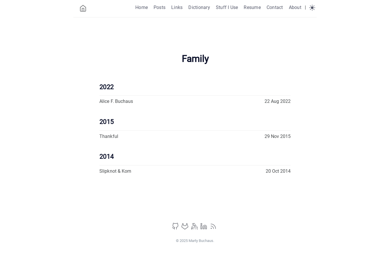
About (295, 7)
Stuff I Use (227, 7)
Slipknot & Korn (115, 171)
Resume (252, 7)
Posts (159, 7)
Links (177, 7)
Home (141, 7)
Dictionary (199, 7)
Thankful (108, 136)
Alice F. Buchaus (116, 101)
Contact (275, 7)
